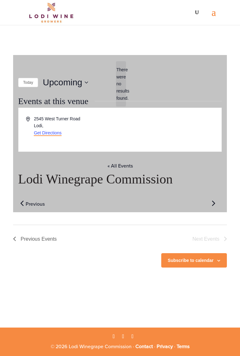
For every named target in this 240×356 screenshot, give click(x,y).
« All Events (120, 166)
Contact (144, 346)
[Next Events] (213, 203)
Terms (183, 346)
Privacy (165, 346)
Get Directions (48, 132)
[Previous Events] (22, 203)
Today (28, 82)
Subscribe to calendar (190, 260)
